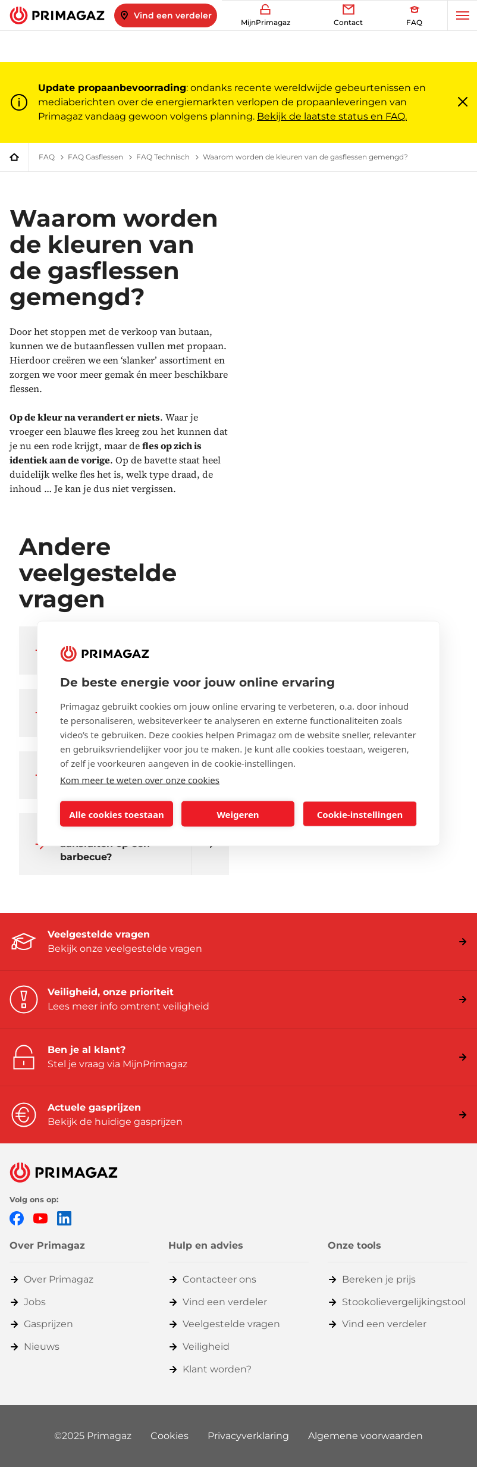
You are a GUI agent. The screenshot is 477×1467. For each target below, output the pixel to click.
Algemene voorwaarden (365, 1435)
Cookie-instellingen (360, 814)
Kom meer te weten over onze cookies (139, 780)
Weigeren (237, 814)
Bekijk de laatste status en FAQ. (332, 116)
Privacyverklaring (248, 1435)
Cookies (169, 1435)
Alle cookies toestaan (116, 814)
